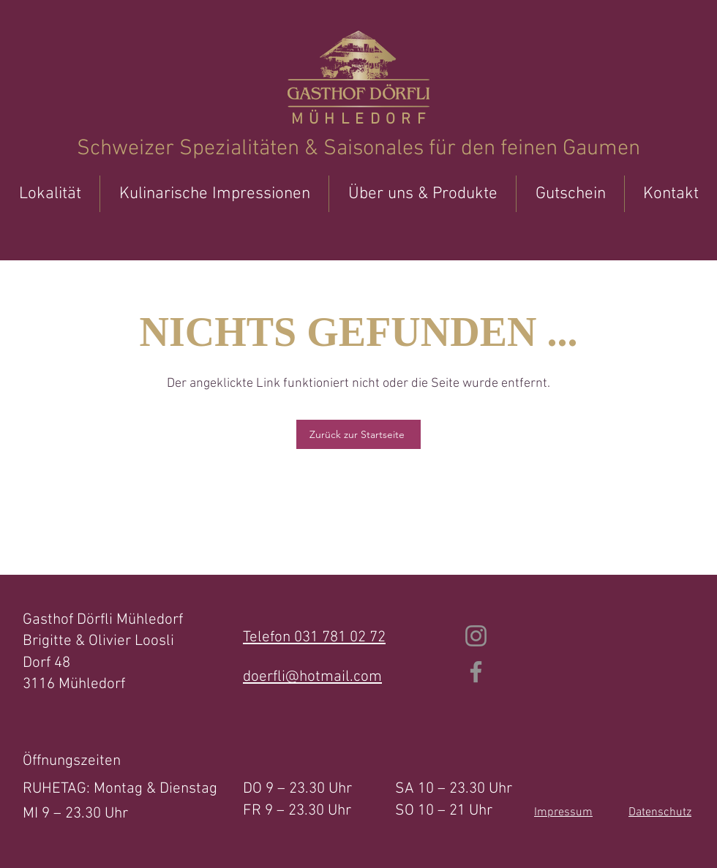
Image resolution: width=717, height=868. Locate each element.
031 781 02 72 (340, 637)
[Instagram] (476, 636)
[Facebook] (476, 671)
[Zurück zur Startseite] (358, 434)
